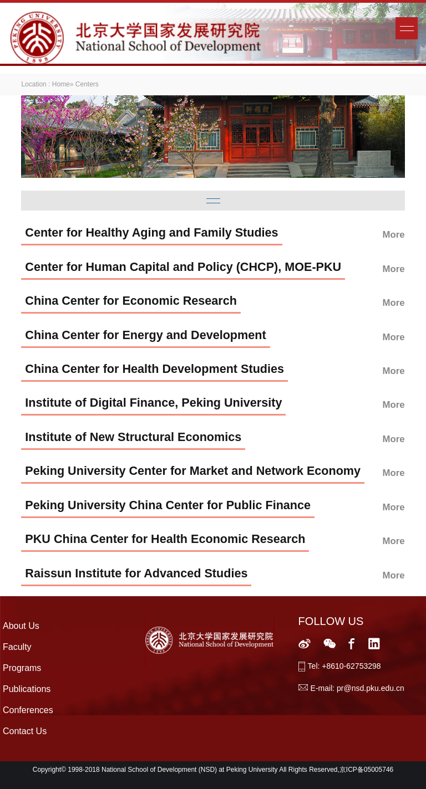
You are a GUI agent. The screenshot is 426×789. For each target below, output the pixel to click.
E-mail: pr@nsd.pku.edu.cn (357, 688)
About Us (21, 626)
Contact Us (25, 731)
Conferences (28, 710)
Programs (22, 668)
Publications (26, 689)
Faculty (17, 647)
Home (61, 84)
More (394, 234)
